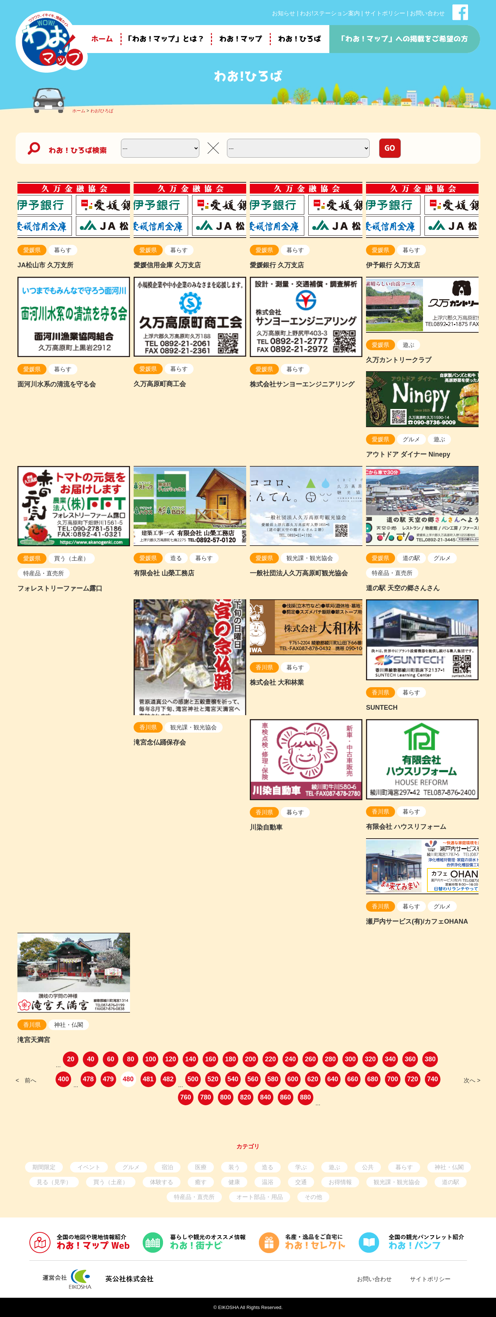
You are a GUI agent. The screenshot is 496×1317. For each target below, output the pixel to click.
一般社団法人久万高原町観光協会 (299, 573)
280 (330, 1059)
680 (372, 1079)
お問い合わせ (427, 13)
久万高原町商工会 (160, 384)
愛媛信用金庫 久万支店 (167, 265)
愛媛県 (32, 250)
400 (63, 1079)
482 (168, 1079)
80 (130, 1059)
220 (270, 1059)
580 (272, 1079)
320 (370, 1059)
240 (290, 1059)
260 (310, 1059)
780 (205, 1097)
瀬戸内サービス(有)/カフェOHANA (417, 921)
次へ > (472, 1080)
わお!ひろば (101, 110)
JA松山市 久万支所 (45, 265)
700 (392, 1079)
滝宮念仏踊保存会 (160, 742)
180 (230, 1059)
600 (292, 1079)
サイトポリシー (385, 13)
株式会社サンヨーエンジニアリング (302, 384)
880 (305, 1097)
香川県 (148, 727)
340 (390, 1059)
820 (245, 1097)
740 (432, 1079)
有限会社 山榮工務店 (164, 573)
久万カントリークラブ (398, 360)
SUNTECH (382, 707)
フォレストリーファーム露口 (59, 588)
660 (352, 1079)
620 (312, 1079)
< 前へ (26, 1080)
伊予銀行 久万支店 (393, 265)
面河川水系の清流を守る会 (56, 384)
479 (108, 1079)
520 (212, 1079)
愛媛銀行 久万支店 (277, 265)
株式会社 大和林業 (277, 682)
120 (170, 1059)
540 (232, 1079)
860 (285, 1097)
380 (430, 1059)
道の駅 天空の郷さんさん (403, 588)
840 (265, 1097)
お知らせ (283, 13)
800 (225, 1097)
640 (332, 1079)
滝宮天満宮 (33, 1040)
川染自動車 (266, 827)
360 (410, 1059)
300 (350, 1059)
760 (185, 1097)
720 (412, 1079)
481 (148, 1079)
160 (210, 1059)
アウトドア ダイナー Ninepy (408, 454)
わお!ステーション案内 (329, 13)
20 (70, 1059)
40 (90, 1059)
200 (250, 1059)
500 (192, 1079)
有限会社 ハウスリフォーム (406, 826)
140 (190, 1059)
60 (110, 1059)
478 (88, 1079)
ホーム (78, 110)
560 (252, 1079)
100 (150, 1059)
